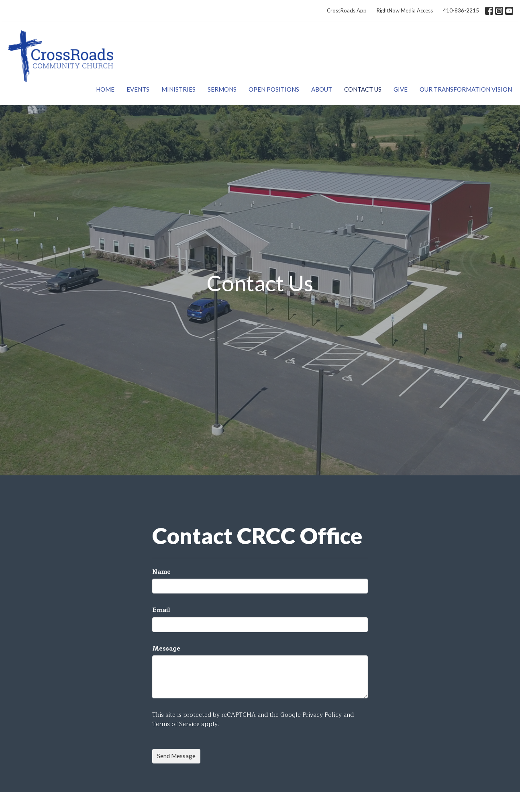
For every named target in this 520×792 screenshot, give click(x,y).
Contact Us (362, 89)
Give (401, 89)
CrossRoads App (347, 10)
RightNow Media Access (405, 10)
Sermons (222, 89)
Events (137, 89)
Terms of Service (176, 724)
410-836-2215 (461, 10)
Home (105, 89)
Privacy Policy (322, 715)
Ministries (178, 89)
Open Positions (274, 89)
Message (166, 648)
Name (161, 572)
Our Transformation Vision (466, 89)
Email (161, 610)
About (321, 89)
